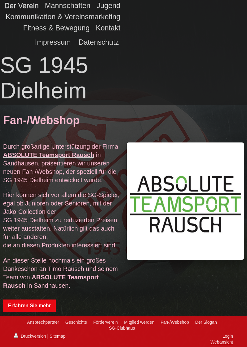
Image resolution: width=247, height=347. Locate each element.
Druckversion (30, 336)
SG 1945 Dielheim (44, 78)
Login (228, 336)
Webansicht (221, 342)
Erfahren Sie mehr (29, 305)
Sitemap (57, 336)
